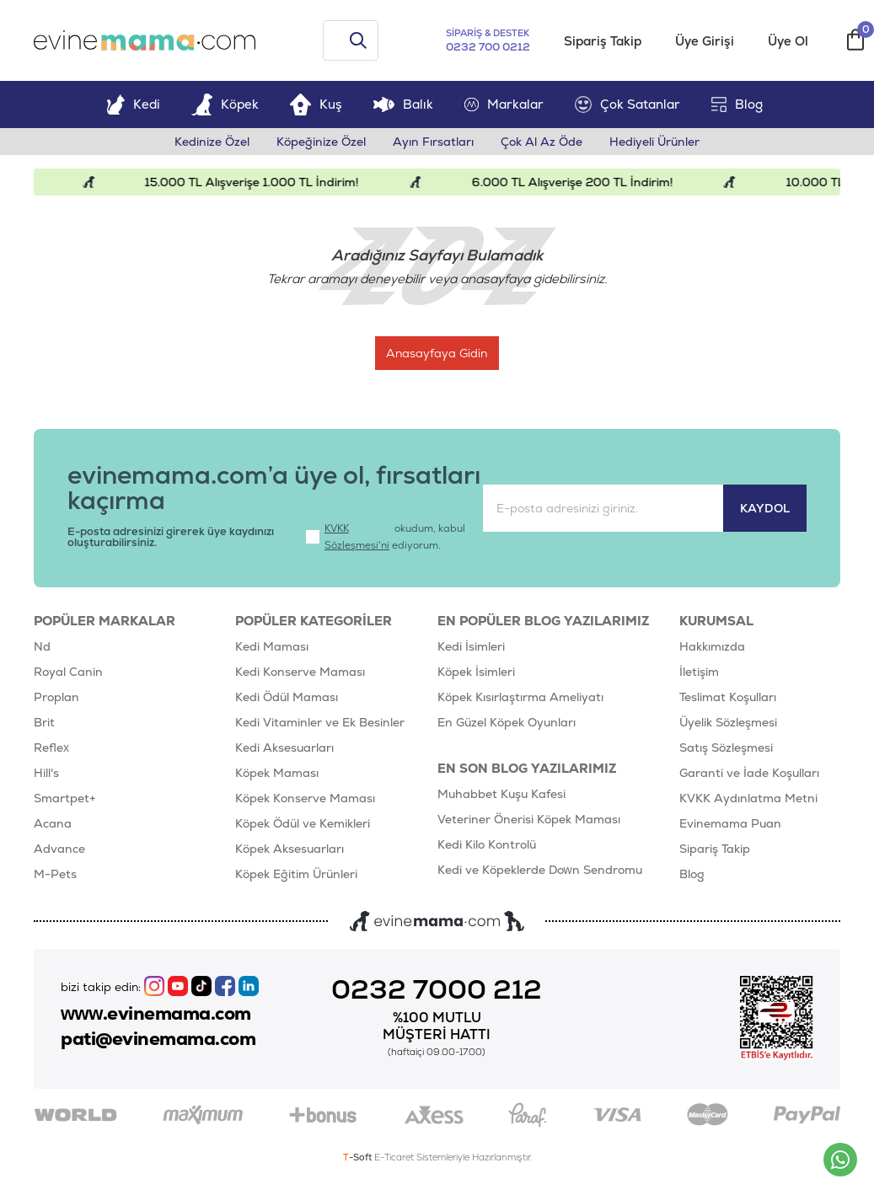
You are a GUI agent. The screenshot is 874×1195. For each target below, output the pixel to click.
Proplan (56, 697)
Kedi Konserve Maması (300, 671)
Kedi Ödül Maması (286, 697)
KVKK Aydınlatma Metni (748, 798)
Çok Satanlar (627, 104)
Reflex (51, 747)
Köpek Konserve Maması (305, 798)
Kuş (316, 104)
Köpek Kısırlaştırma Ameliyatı (520, 697)
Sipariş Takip (602, 41)
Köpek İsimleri (476, 671)
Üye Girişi (704, 41)
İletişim (699, 671)
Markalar (504, 104)
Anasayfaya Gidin (442, 353)
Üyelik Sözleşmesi (728, 722)
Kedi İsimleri (471, 646)
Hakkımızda (712, 646)
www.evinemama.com (156, 1014)
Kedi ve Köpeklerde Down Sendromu (539, 869)
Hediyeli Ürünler (654, 141)
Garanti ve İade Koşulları (749, 772)
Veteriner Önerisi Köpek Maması (528, 819)
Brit (44, 722)
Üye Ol (788, 41)
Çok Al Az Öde (541, 141)
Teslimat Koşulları (727, 697)
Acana (53, 823)
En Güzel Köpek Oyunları (506, 722)
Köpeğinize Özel (321, 141)
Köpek (225, 104)
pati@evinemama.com (158, 1039)
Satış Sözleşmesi (726, 747)
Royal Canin (68, 671)
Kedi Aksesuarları (284, 747)
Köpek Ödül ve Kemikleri (302, 823)
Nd (42, 646)
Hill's (46, 772)
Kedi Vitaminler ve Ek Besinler (320, 722)
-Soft (358, 1157)
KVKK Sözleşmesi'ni (356, 537)
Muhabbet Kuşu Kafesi (501, 793)
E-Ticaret (394, 1157)
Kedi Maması (271, 646)
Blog (737, 104)
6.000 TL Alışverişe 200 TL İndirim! (582, 182)
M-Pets (55, 874)
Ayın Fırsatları (433, 141)
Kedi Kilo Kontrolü (486, 844)
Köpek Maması (277, 772)
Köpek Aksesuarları (289, 848)
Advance (59, 848)
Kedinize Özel (211, 141)
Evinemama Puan (730, 823)
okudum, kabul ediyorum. (385, 537)
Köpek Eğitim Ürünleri (296, 874)
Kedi (133, 104)
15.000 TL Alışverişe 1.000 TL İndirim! (261, 182)
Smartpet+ (65, 798)
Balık (403, 104)
